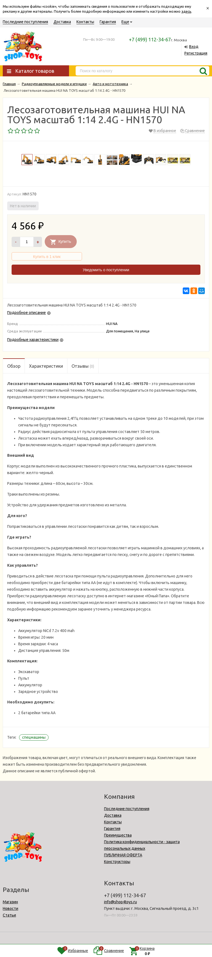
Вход (193, 46)
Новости (10, 908)
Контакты (85, 22)
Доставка (62, 22)
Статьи (9, 915)
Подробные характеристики (33, 339)
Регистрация (195, 53)
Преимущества (118, 835)
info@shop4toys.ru (120, 902)
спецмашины (34, 737)
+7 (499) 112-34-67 (150, 39)
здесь (186, 11)
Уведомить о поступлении (106, 270)
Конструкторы (117, 861)
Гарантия (108, 22)
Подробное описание (26, 312)
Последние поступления (25, 22)
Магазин (10, 902)
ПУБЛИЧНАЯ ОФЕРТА (123, 855)
